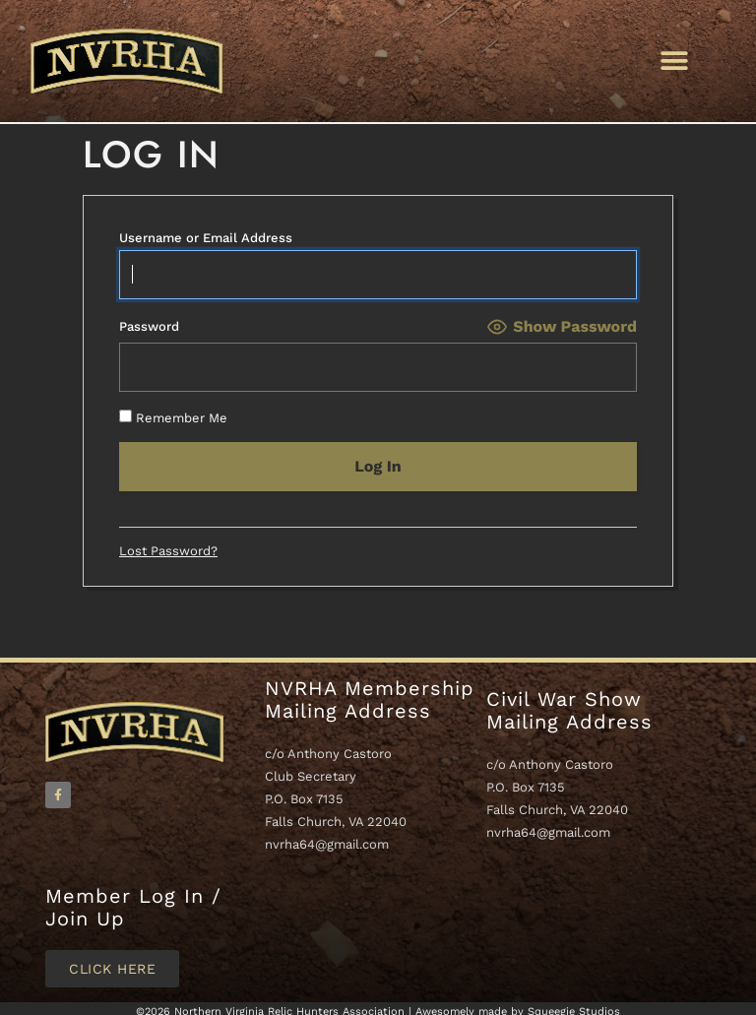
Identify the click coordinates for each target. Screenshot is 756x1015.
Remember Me (173, 417)
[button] (674, 60)
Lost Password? (168, 550)
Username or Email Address (205, 237)
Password (149, 326)
